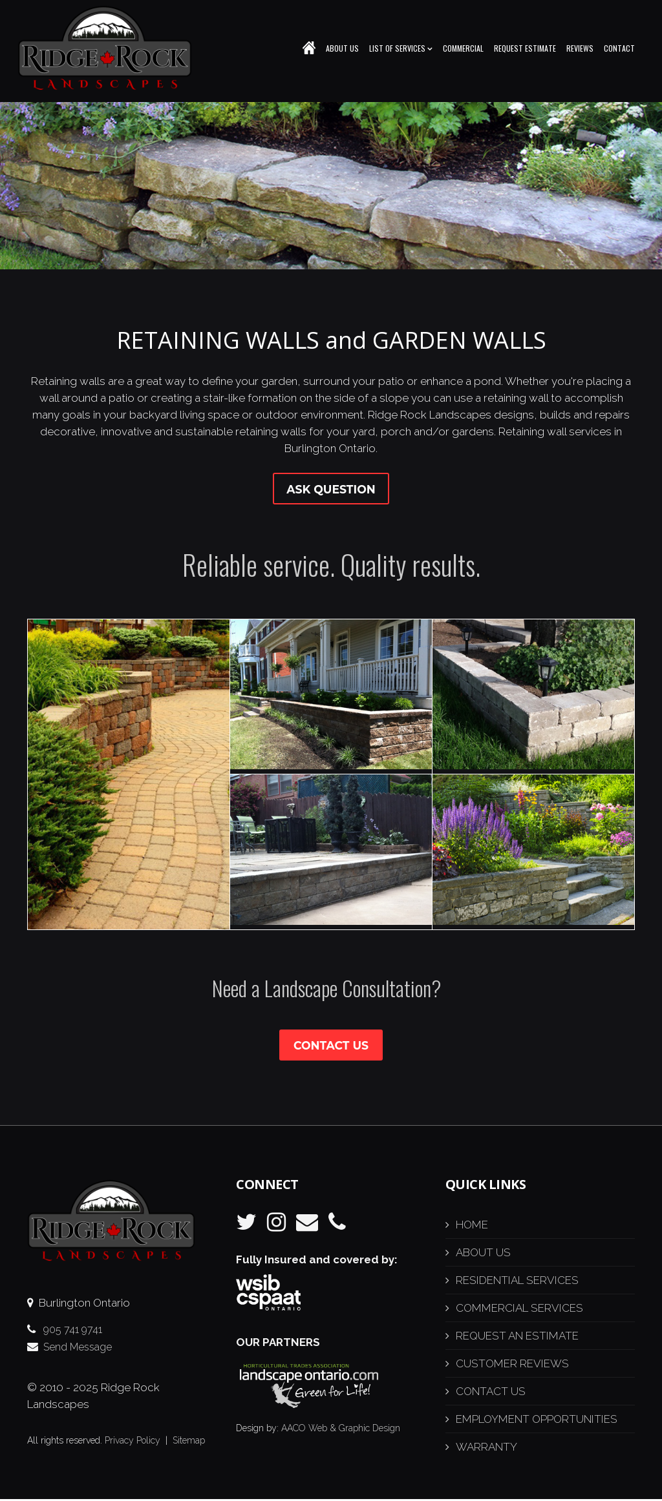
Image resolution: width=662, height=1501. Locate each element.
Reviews (579, 48)
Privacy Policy (132, 1442)
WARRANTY (486, 1448)
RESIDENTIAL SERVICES (517, 1282)
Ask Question (330, 489)
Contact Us (331, 1047)
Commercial (463, 48)
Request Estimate (525, 48)
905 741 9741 (72, 1331)
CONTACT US (491, 1393)
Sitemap (189, 1442)
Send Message (77, 1349)
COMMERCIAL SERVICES (519, 1309)
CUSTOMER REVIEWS (512, 1365)
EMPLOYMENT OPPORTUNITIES (536, 1420)
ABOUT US (483, 1254)
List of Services (400, 48)
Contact (619, 48)
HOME (472, 1226)
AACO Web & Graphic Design (340, 1429)
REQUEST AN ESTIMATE (517, 1337)
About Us (342, 48)
